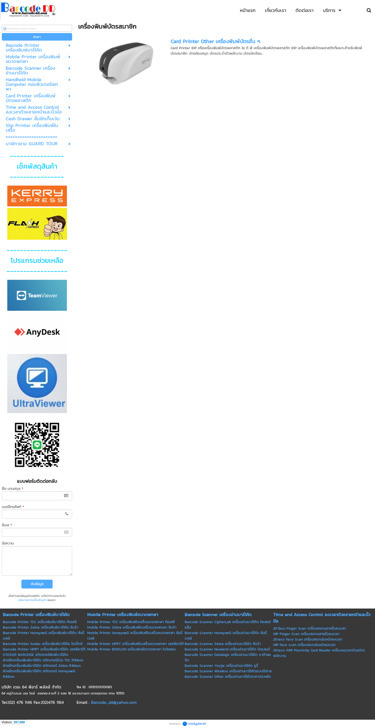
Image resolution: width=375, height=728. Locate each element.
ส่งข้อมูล (37, 584)
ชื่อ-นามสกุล (12, 488)
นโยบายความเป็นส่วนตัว (32, 600)
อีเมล (7, 525)
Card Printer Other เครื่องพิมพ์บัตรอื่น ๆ (215, 41)
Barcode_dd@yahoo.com (114, 702)
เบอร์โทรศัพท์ (13, 507)
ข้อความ (8, 543)
